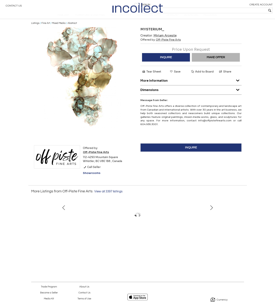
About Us (84, 287)
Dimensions (191, 94)
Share (225, 76)
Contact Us (14, 6)
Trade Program (49, 287)
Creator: (158, 41)
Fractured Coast (136, 243)
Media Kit (49, 299)
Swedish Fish (97, 243)
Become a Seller (49, 293)
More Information (191, 85)
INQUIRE (166, 62)
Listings (35, 28)
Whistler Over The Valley (175, 243)
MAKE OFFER (216, 62)
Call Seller (92, 172)
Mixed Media (59, 28)
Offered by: (160, 45)
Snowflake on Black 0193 (58, 243)
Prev (34, 226)
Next (241, 226)
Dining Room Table (215, 243)
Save (175, 76)
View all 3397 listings (108, 196)
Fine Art (45, 28)
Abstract (72, 28)
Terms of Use (84, 299)
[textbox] (245, 10)
